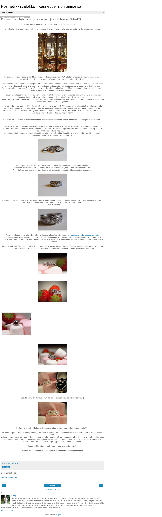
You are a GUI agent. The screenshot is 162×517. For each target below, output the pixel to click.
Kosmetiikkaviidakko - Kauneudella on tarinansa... (42, 6)
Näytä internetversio (52, 489)
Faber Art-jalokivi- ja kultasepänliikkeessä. (83, 235)
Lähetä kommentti (9, 478)
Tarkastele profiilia (7, 510)
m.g (14, 496)
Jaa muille (6, 467)
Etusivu (52, 485)
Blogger (58, 515)
